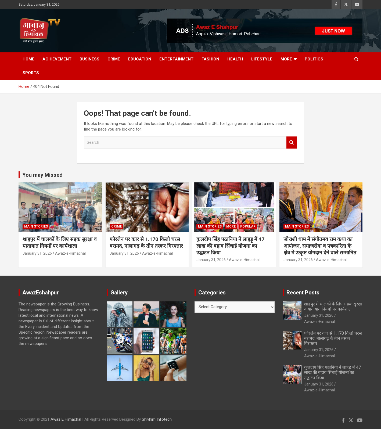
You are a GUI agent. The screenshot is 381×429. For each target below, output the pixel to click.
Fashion (210, 59)
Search (291, 142)
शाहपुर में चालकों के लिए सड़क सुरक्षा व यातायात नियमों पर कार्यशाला (60, 242)
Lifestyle (261, 59)
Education (139, 59)
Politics (314, 59)
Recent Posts (302, 292)
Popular (248, 226)
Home (28, 59)
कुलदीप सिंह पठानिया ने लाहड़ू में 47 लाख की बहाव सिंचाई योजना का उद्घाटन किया (230, 245)
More (286, 59)
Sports (31, 72)
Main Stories (36, 226)
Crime (113, 59)
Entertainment (176, 59)
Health (235, 59)
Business (89, 59)
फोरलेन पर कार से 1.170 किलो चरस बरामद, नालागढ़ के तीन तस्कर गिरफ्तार (146, 242)
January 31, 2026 (37, 253)
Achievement (56, 59)
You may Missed (42, 175)
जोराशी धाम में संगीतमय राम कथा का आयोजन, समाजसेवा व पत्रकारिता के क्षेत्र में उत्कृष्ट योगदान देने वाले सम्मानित (319, 245)
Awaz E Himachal (66, 419)
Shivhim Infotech (157, 419)
